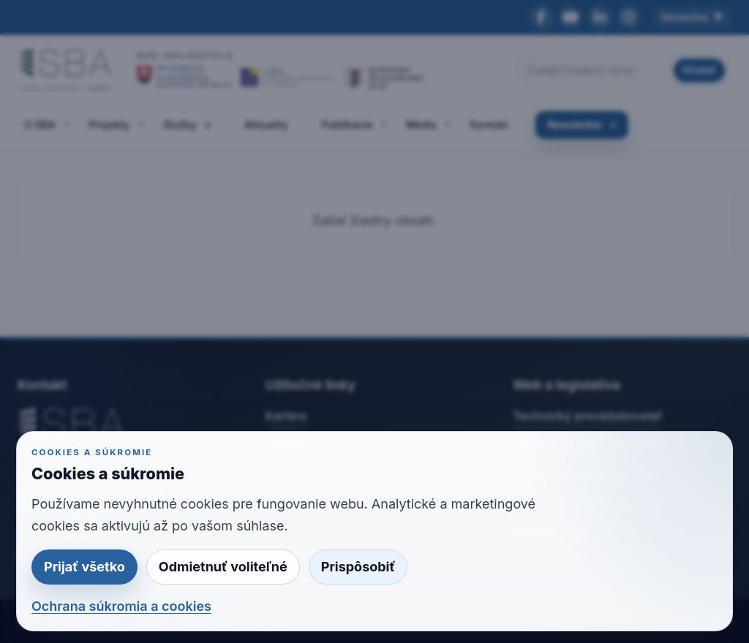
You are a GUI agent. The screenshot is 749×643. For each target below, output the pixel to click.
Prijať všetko (84, 566)
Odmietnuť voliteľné (223, 566)
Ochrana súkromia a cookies (121, 606)
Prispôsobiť (358, 566)
